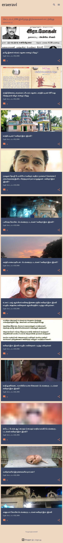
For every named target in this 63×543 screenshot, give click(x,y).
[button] (58, 60)
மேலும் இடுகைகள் (31, 532)
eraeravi (9, 4)
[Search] (54, 4)
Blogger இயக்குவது (31, 540)
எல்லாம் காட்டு (7, 22)
